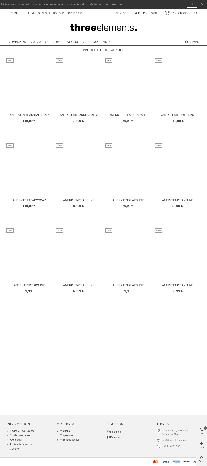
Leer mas (116, 4)
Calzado (38, 42)
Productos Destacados (103, 50)
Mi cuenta (63, 431)
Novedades (17, 42)
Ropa (56, 42)
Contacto (13, 449)
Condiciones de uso (18, 435)
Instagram (114, 431)
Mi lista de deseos (67, 440)
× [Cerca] (202, 4)
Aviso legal (14, 440)
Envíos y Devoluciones (20, 431)
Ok (192, 4)
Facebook (114, 437)
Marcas (100, 42)
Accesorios (77, 42)
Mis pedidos (64, 435)
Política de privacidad (19, 444)
